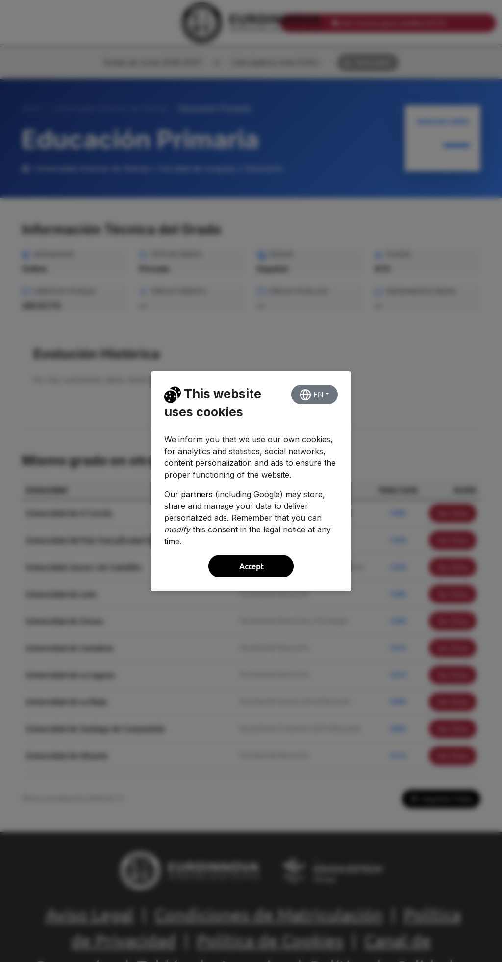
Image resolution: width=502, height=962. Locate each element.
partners (197, 494)
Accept (251, 566)
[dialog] (251, 481)
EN (312, 395)
